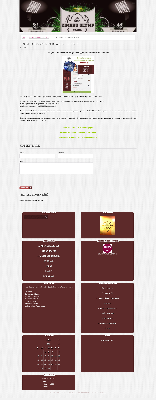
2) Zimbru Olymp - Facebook (107, 300)
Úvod (23, 37)
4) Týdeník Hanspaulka (107, 310)
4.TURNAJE (49, 263)
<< (38, 342)
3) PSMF (107, 305)
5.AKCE (49, 268)
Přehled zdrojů (107, 343)
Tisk (79, 394)
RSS (67, 394)
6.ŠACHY (49, 273)
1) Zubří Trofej (107, 295)
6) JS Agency (107, 320)
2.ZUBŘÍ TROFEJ (49, 253)
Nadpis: (61, 153)
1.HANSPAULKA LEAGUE (48, 248)
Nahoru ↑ (103, 394)
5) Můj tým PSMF (107, 315)
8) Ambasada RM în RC (107, 326)
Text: (21, 161)
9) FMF (107, 331)
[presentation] (78, 183)
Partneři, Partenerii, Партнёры (39, 37)
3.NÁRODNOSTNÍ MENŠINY (49, 258)
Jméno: (22, 153)
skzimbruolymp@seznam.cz (35, 308)
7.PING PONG (48, 278)
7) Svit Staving (107, 290)
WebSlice (73, 394)
